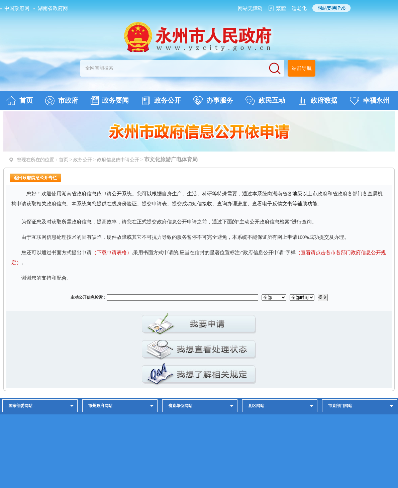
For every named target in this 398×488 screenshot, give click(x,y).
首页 (19, 100)
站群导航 (302, 68)
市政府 (61, 100)
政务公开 (161, 100)
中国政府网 (16, 8)
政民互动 (265, 100)
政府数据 (317, 100)
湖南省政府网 (53, 8)
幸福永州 (370, 100)
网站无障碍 (250, 8)
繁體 (281, 8)
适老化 (299, 8)
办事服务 (213, 100)
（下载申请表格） (112, 252)
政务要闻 (110, 100)
